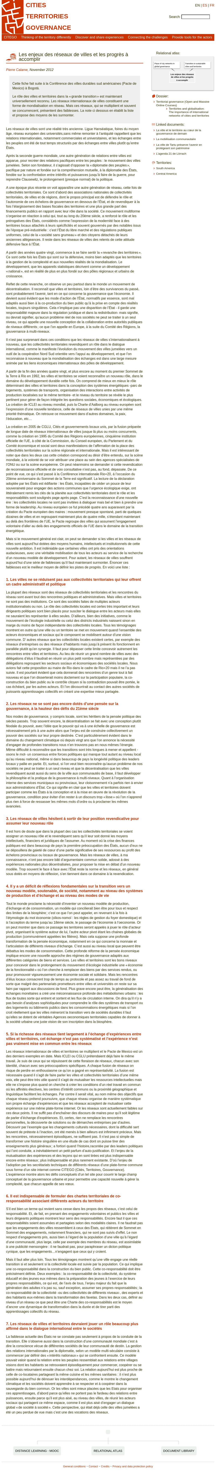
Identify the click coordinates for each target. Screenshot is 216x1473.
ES (204, 5)
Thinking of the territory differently (46, 37)
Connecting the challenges (148, 37)
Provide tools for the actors (192, 37)
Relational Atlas (108, 1451)
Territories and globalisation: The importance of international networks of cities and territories (189, 112)
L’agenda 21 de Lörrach (171, 153)
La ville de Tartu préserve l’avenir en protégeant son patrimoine (179, 146)
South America (165, 168)
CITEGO (10, 37)
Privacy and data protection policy (132, 1466)
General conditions (74, 1466)
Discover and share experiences (100, 37)
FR (212, 5)
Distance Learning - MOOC (37, 1451)
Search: (175, 17)
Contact (93, 1466)
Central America (166, 173)
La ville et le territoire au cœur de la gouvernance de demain (178, 132)
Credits (105, 1466)
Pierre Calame (17, 70)
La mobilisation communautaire (176, 139)
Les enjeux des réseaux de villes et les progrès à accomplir (182, 77)
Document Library (178, 1451)
